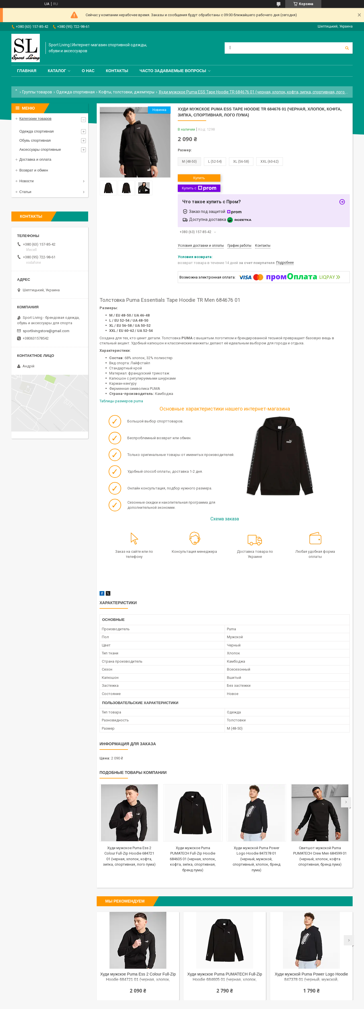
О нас (88, 70)
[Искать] (347, 48)
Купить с (199, 188)
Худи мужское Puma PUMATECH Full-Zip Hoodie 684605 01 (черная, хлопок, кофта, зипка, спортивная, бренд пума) (193, 859)
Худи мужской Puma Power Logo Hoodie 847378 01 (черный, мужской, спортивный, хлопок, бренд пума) (256, 859)
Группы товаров (37, 92)
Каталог (57, 70)
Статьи (25, 192)
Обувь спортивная (35, 140)
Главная (26, 70)
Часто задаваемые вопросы (173, 70)
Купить (199, 178)
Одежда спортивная (75, 92)
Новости (26, 181)
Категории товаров (35, 118)
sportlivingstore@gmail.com (46, 331)
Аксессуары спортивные (40, 149)
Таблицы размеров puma (121, 401)
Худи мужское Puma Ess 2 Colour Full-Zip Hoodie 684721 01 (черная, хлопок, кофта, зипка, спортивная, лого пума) (138, 977)
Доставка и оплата (35, 159)
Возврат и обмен (33, 170)
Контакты (117, 70)
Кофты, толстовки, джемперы (126, 92)
